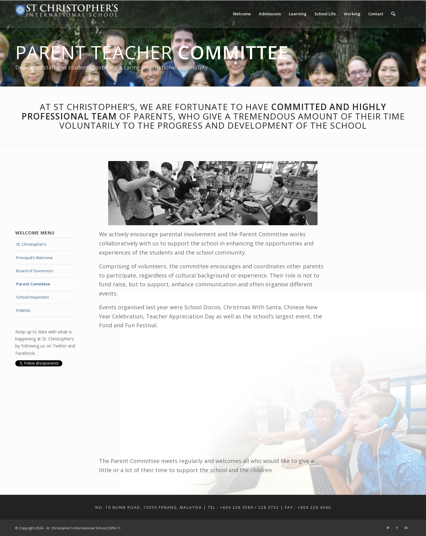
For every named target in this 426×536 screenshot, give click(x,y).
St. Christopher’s (31, 244)
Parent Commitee (33, 284)
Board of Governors (34, 271)
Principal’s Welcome (34, 257)
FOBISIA (23, 310)
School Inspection (32, 297)
